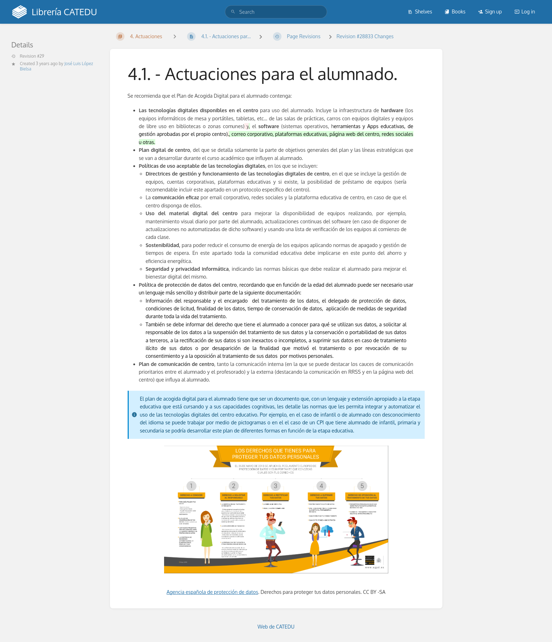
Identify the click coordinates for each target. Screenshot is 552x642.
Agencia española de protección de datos (212, 592)
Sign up (490, 11)
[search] (276, 11)
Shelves (420, 11)
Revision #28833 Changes (365, 36)
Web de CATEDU (276, 627)
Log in (525, 11)
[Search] (233, 12)
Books (454, 11)
